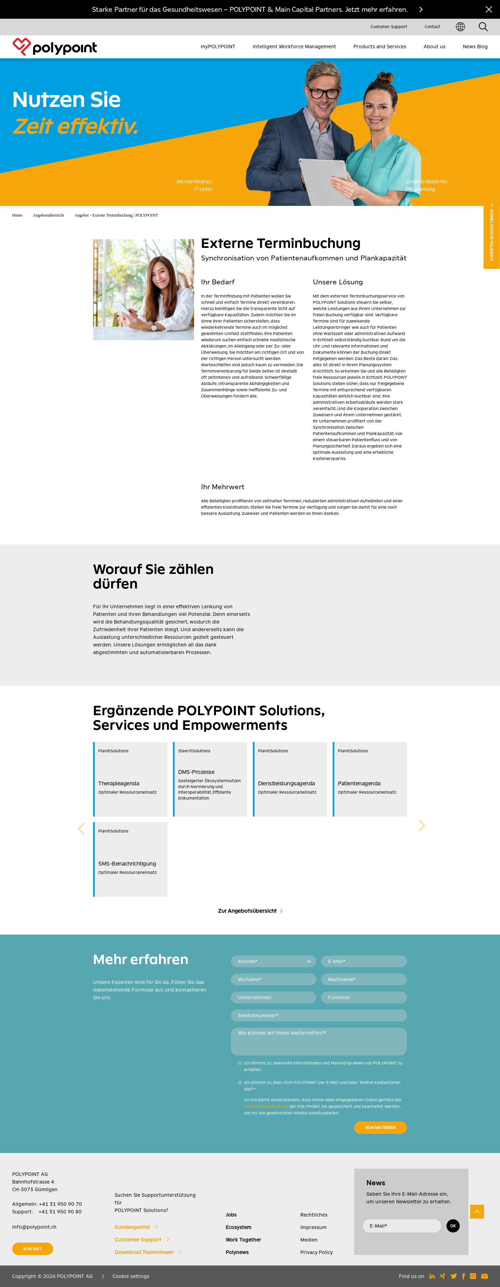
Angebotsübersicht (48, 215)
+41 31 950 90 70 (60, 1204)
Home (17, 215)
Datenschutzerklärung (266, 1106)
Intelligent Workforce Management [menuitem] (294, 46)
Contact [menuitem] (432, 27)
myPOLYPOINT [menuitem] (218, 46)
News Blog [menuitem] (475, 46)
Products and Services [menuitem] (379, 46)
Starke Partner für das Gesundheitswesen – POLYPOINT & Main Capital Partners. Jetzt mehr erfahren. (250, 9)
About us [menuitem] (434, 46)
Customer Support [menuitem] (388, 27)
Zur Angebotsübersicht (247, 911)
